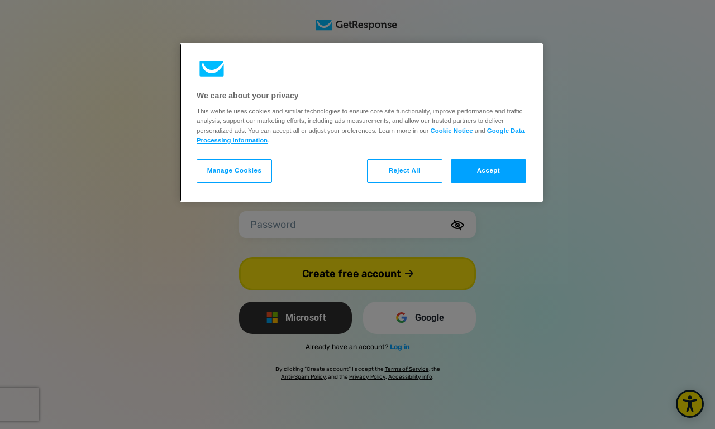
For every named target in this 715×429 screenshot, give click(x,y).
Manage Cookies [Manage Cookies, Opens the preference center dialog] (234, 170)
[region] (361, 122)
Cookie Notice (452, 130)
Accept (488, 170)
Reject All (405, 170)
